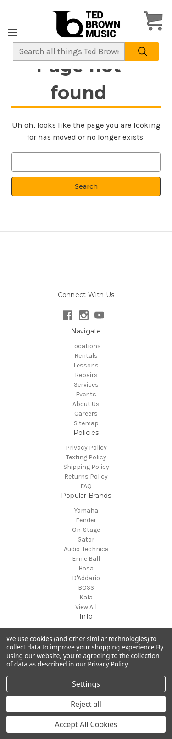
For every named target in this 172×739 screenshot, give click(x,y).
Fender (86, 520)
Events (86, 394)
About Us (86, 404)
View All (86, 607)
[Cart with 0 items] (153, 22)
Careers (86, 413)
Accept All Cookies (86, 724)
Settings (86, 684)
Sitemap (86, 423)
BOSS (86, 588)
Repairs (86, 375)
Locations (86, 346)
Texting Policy (86, 457)
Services (86, 385)
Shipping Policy (86, 467)
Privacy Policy (86, 447)
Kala (86, 597)
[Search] (142, 51)
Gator (86, 539)
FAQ (86, 486)
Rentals (86, 356)
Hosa (86, 568)
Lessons (86, 365)
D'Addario (86, 578)
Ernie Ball (86, 559)
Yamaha (86, 510)
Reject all (86, 704)
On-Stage (86, 530)
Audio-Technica (86, 549)
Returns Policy (86, 476)
